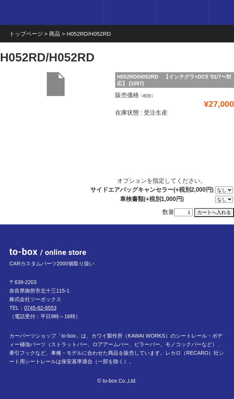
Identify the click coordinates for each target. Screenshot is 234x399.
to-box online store (49, 13)
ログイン (130, 12)
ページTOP (212, 246)
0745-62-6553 (40, 308)
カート (182, 12)
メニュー (221, 12)
